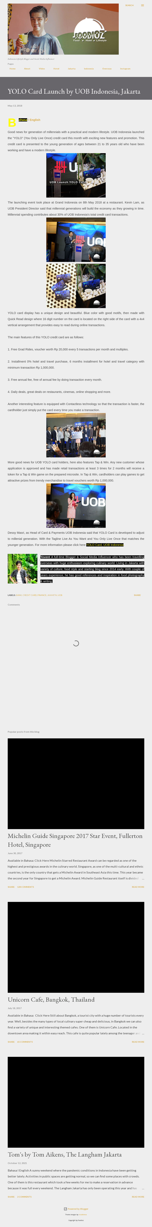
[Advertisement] (76, 705)
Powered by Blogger (76, 1208)
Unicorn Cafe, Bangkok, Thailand (51, 999)
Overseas (105, 68)
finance (42, 595)
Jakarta (70, 68)
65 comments (25, 1042)
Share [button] (137, 595)
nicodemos (83, 1215)
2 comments (24, 1196)
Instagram (123, 68)
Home (11, 68)
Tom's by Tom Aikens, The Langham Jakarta (65, 1154)
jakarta (52, 595)
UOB (60, 595)
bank (19, 595)
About (25, 68)
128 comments (25, 887)
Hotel (54, 68)
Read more (138, 887)
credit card (30, 595)
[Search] (129, 5)
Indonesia (87, 68)
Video (40, 68)
